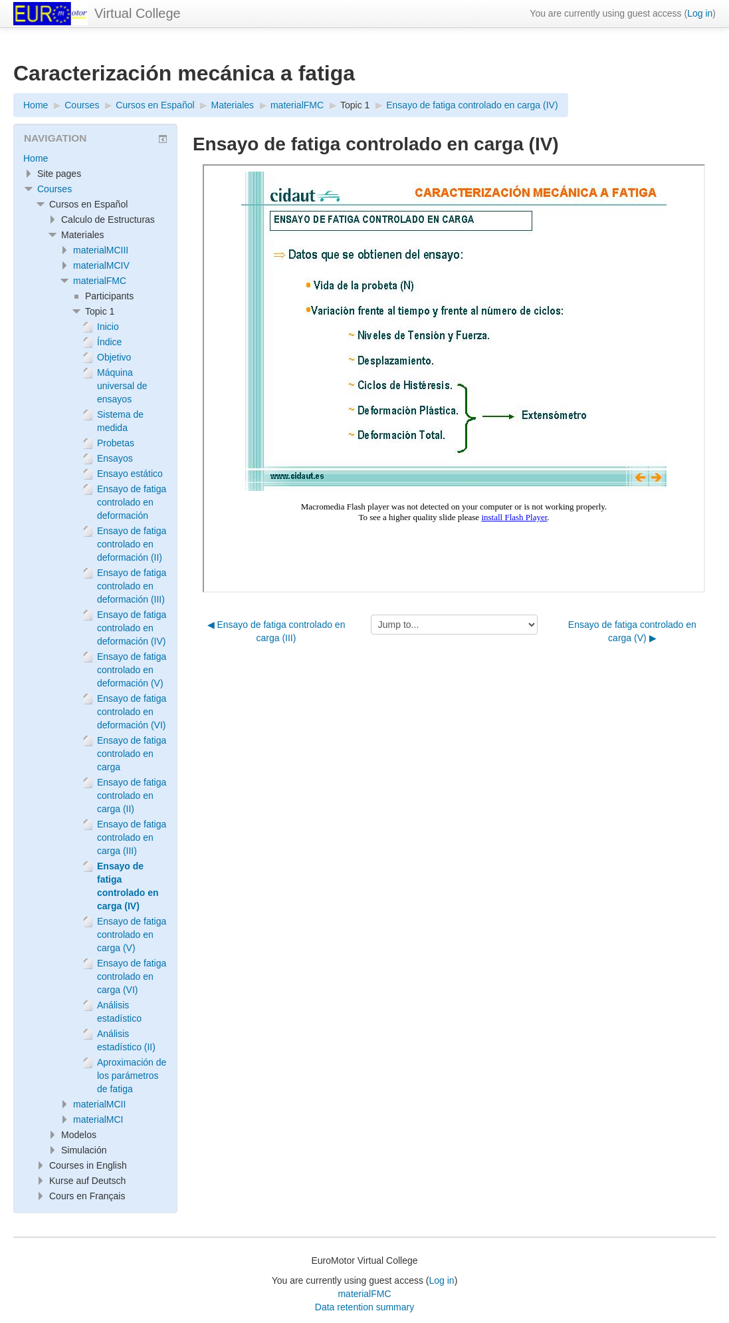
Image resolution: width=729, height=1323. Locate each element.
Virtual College (137, 13)
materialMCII (99, 1104)
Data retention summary (364, 1307)
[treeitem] (95, 158)
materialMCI (98, 1119)
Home (35, 158)
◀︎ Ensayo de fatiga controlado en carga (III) (276, 631)
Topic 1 (354, 105)
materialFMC (99, 280)
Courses (54, 189)
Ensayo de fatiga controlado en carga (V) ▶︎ (632, 631)
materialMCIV (101, 265)
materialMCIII (100, 250)
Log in (699, 13)
